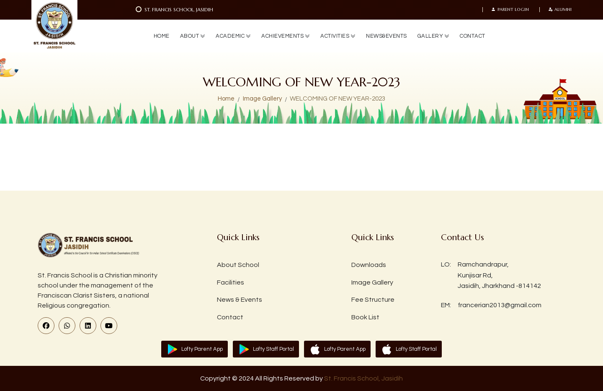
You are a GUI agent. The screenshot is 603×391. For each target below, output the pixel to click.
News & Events (239, 299)
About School (238, 265)
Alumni (560, 9)
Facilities (230, 282)
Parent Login (510, 9)
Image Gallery (262, 99)
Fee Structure (372, 299)
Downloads (368, 265)
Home (226, 99)
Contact (230, 317)
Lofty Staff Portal (273, 349)
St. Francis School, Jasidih (363, 378)
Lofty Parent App (202, 349)
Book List (365, 317)
